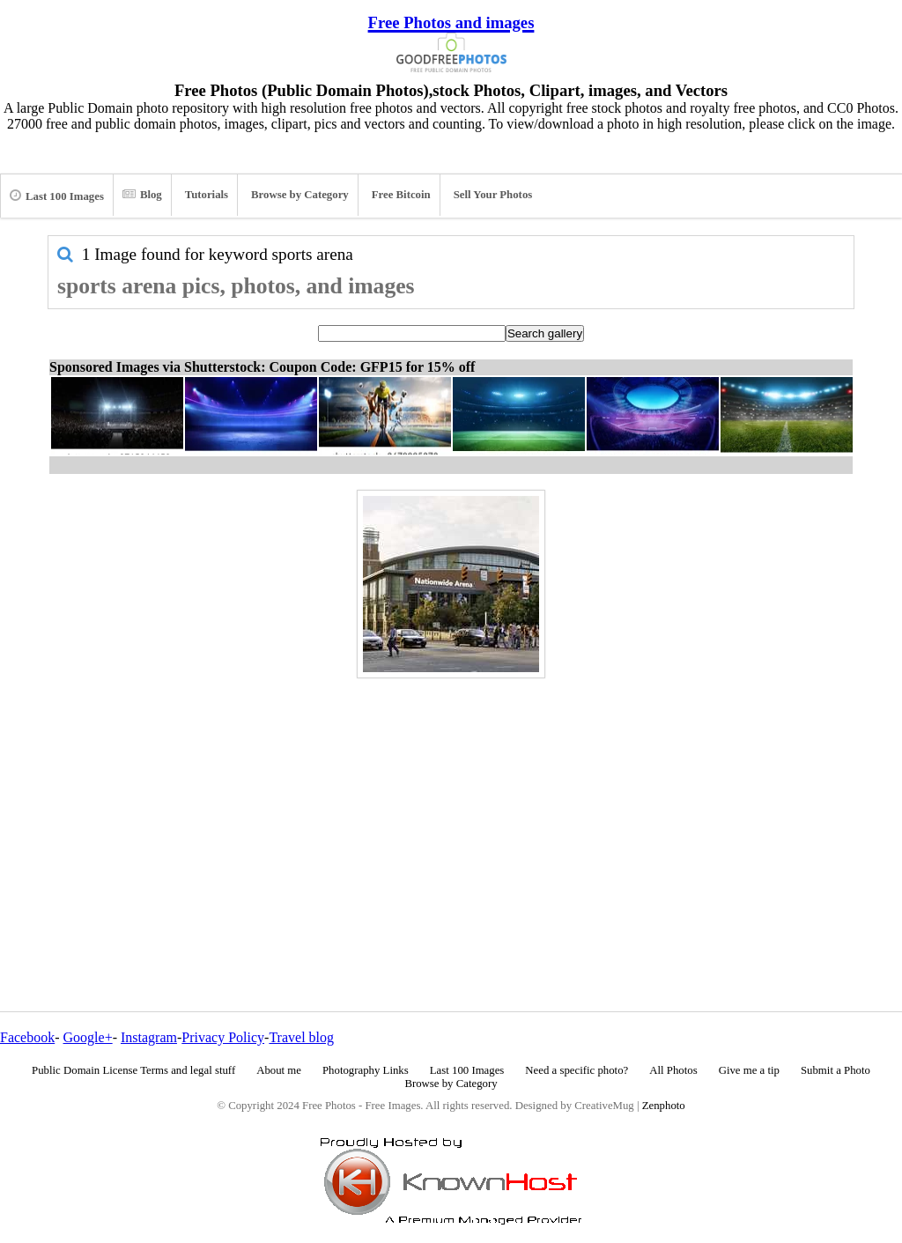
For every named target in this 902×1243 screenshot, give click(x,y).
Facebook (27, 1037)
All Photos (673, 1070)
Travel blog (301, 1037)
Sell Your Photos (493, 195)
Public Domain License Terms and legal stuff (133, 1070)
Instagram (149, 1037)
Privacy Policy (222, 1037)
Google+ (88, 1037)
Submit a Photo (835, 1070)
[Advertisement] (451, 807)
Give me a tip (749, 1070)
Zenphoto (663, 1105)
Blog (142, 195)
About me (278, 1070)
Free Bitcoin (401, 195)
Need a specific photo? (576, 1070)
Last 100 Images (57, 196)
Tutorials (206, 195)
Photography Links (365, 1070)
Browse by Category (300, 195)
